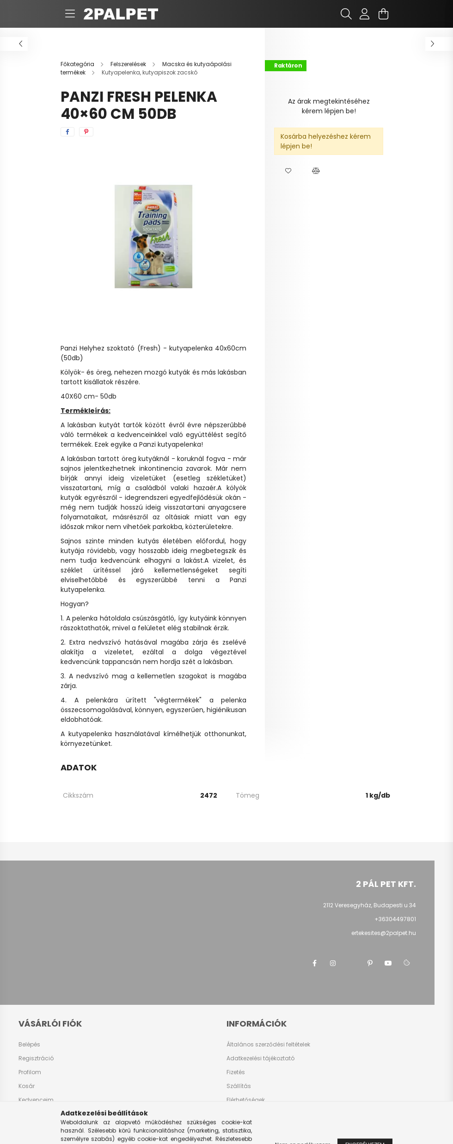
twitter (351, 963)
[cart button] (383, 14)
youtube (388, 963)
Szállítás (238, 1086)
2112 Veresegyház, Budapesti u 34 (369, 905)
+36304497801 (395, 919)
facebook (314, 963)
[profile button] (364, 14)
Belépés (29, 1044)
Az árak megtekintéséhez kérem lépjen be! (329, 106)
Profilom (29, 1072)
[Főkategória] (78, 64)
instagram (333, 963)
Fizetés (235, 1072)
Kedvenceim (36, 1100)
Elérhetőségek (245, 1100)
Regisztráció (36, 1058)
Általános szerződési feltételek (268, 1044)
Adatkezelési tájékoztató (260, 1058)
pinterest (370, 963)
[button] (288, 171)
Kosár (26, 1086)
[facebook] (67, 131)
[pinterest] (86, 131)
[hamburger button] (70, 14)
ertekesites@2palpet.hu (383, 933)
